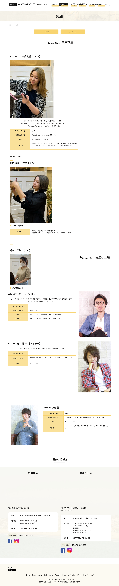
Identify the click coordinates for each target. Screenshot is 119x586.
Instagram (16, 541)
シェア (10, 568)
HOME (9, 25)
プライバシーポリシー (75, 575)
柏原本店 (13, 4)
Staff (80, 8)
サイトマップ (89, 575)
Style (51, 575)
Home (66, 8)
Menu (73, 8)
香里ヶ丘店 (65, 4)
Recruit (102, 8)
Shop (87, 8)
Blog (94, 8)
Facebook (10, 541)
